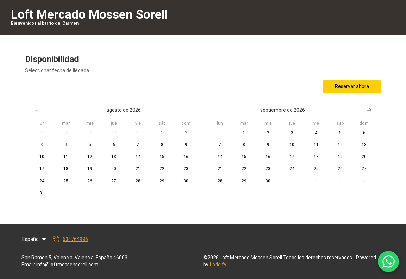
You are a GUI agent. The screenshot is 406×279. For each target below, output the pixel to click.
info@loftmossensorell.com (67, 264)
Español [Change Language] (35, 239)
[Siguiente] (369, 110)
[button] (42, 133)
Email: (28, 264)
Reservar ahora (352, 86)
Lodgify (218, 264)
